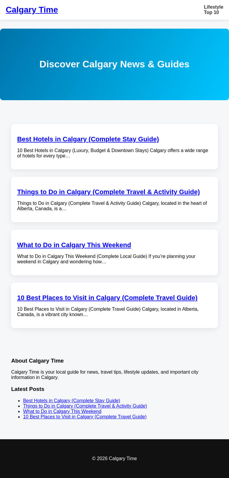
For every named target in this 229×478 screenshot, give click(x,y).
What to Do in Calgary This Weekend (74, 245)
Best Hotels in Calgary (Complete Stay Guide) (88, 139)
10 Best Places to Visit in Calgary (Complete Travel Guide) (107, 297)
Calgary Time (32, 9)
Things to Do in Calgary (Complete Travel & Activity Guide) (108, 192)
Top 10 (211, 12)
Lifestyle (213, 7)
